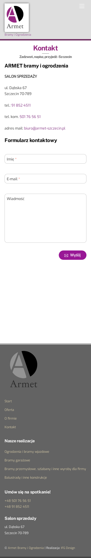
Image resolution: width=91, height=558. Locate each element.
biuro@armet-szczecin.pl (44, 128)
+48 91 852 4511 (17, 507)
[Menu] (81, 6)
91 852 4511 (21, 105)
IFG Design (68, 548)
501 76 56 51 (30, 116)
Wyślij (72, 255)
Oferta (9, 410)
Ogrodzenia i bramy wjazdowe (27, 452)
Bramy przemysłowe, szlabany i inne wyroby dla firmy (45, 469)
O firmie (11, 418)
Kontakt (10, 427)
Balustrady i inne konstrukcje (26, 477)
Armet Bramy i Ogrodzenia (26, 548)
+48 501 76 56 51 (18, 501)
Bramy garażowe (17, 460)
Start (8, 401)
